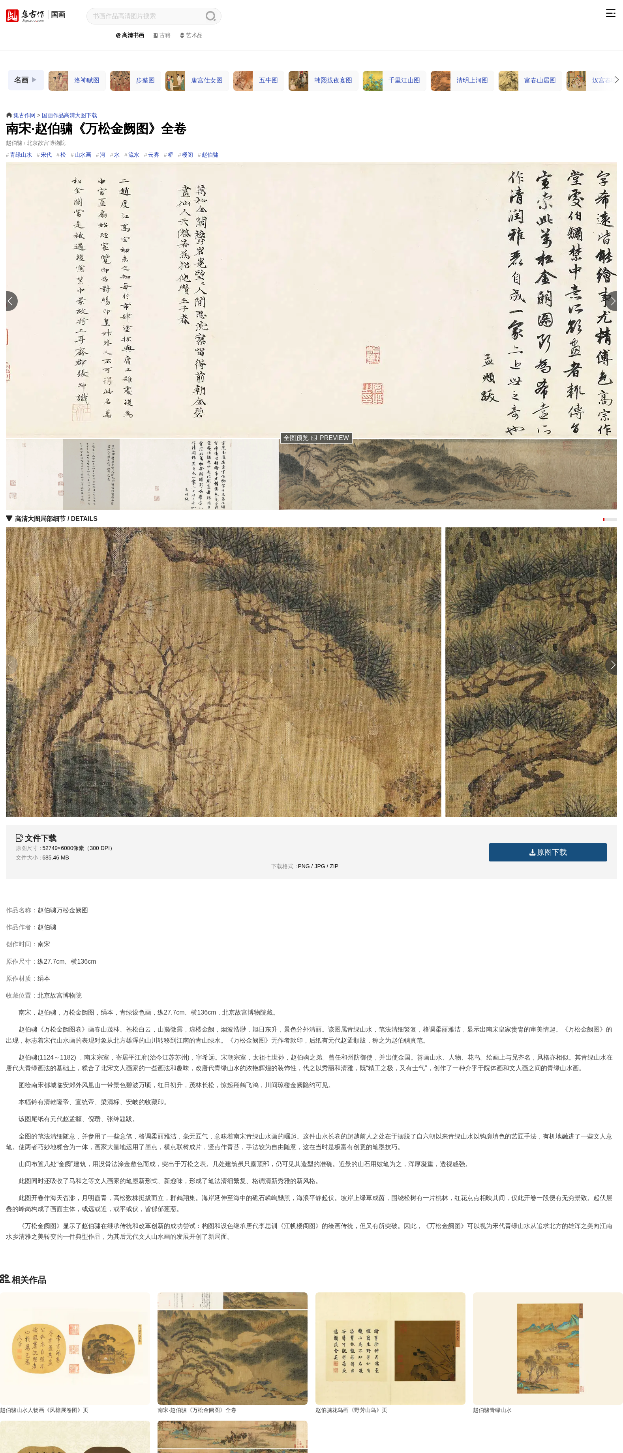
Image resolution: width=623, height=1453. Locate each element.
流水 (133, 155)
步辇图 (132, 81)
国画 (58, 15)
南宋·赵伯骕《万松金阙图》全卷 (197, 1410)
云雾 (153, 155)
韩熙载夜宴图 (320, 81)
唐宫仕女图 (194, 81)
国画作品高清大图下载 (69, 115)
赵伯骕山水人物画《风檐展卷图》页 (44, 1410)
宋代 (46, 155)
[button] (613, 301)
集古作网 (24, 115)
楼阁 (187, 155)
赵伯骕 (210, 155)
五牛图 (255, 81)
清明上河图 (459, 81)
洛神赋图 (74, 81)
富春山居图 (527, 81)
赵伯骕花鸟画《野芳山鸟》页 (351, 1410)
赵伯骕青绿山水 (492, 1410)
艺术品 (190, 35)
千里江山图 (391, 81)
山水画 (83, 155)
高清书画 (129, 35)
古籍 (161, 35)
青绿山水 (21, 155)
